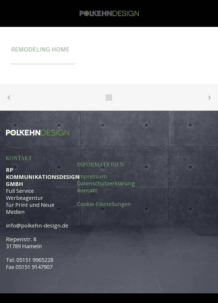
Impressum (92, 176)
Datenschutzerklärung (106, 183)
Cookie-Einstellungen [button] (104, 204)
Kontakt (87, 190)
